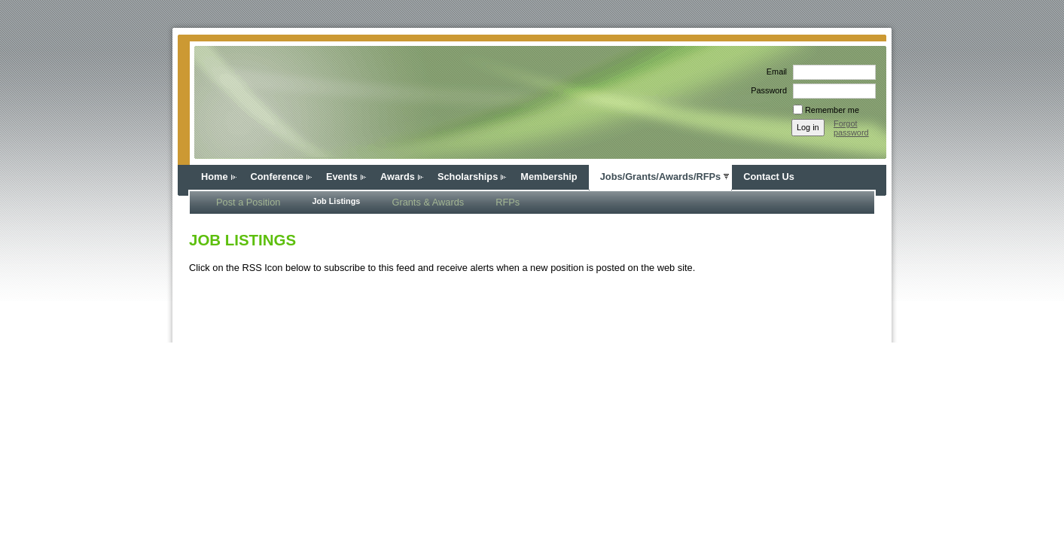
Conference (277, 176)
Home (214, 176)
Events (342, 176)
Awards (397, 176)
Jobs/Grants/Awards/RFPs (660, 176)
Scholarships (467, 176)
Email (774, 71)
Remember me (832, 109)
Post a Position (248, 202)
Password (766, 90)
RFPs (507, 202)
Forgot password (851, 128)
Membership (548, 176)
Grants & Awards (428, 202)
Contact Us (768, 176)
